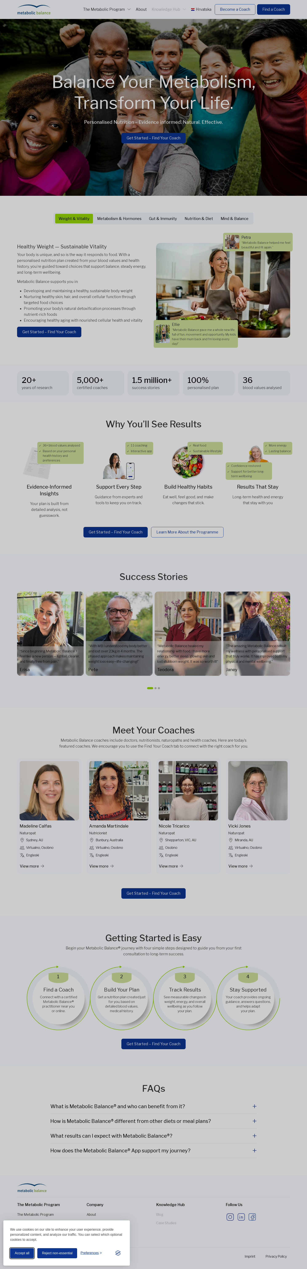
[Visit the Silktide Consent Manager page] (118, 1253)
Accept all (22, 1253)
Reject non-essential (57, 1253)
